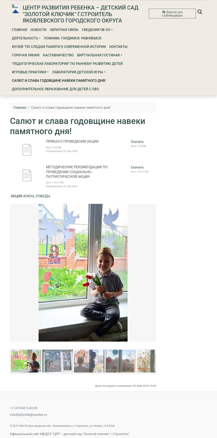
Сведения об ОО (96, 30)
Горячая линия (25, 55)
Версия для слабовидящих (172, 13)
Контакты (118, 47)
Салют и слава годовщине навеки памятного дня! (59, 81)
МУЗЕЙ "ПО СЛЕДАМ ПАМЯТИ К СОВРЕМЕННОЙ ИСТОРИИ (59, 47)
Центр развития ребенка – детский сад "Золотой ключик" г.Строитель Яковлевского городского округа (80, 14)
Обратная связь (64, 30)
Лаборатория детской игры (77, 72)
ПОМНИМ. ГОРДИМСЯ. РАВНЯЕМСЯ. (73, 38)
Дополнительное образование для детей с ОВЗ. (56, 89)
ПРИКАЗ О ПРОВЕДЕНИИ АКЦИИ (72, 141)
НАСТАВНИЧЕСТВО (58, 55)
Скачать (137, 142)
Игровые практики (29, 72)
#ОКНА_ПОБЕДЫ (36, 196)
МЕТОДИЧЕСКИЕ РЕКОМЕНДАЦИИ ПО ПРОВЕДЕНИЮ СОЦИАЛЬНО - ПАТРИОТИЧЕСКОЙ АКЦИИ (76, 172)
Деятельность (25, 38)
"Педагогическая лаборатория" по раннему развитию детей (67, 64)
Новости (38, 30)
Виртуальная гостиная (98, 55)
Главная (19, 30)
